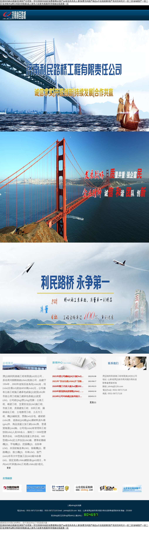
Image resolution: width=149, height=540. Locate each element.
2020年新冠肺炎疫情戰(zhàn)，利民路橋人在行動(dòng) (68, 391)
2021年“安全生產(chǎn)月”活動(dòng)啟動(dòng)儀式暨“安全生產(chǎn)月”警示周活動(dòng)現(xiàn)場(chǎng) (68, 381)
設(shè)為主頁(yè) (19, 7)
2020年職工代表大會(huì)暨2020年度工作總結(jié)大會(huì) (68, 386)
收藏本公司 (4, 7)
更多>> (93, 402)
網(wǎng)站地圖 (75, 505)
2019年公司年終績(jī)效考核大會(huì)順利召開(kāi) (68, 396)
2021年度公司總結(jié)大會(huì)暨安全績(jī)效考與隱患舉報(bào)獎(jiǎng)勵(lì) (68, 376)
